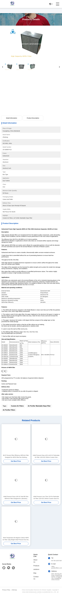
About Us (35, 561)
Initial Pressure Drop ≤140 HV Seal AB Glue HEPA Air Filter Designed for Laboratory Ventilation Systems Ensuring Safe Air (15, 498)
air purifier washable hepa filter (39, 406)
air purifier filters (9, 410)
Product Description (33, 118)
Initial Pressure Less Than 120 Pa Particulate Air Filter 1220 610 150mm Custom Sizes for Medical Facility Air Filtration (46, 498)
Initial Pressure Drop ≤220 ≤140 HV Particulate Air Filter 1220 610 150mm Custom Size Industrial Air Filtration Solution (46, 456)
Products (36, 565)
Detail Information (11, 118)
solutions (36, 569)
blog (34, 573)
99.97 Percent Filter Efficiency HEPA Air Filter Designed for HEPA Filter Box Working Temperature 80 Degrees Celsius (16, 456)
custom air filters (17, 406)
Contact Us (35, 578)
